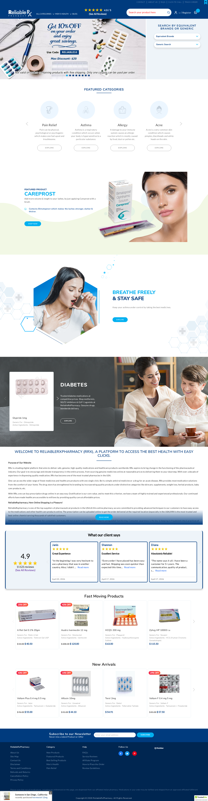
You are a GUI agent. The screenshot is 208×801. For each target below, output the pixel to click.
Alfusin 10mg (68, 698)
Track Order (191, 2)
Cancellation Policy (18, 776)
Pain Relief (51, 768)
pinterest (133, 753)
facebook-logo (121, 753)
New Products (52, 752)
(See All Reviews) (100, 13)
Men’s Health (52, 764)
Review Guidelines (90, 768)
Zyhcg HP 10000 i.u (159, 630)
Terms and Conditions (19, 768)
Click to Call (174, 2)
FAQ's (85, 752)
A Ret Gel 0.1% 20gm (28, 630)
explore (120, 320)
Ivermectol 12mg (40, 797)
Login (178, 12)
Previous (27, 124)
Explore (49, 148)
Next (181, 124)
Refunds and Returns (19, 772)
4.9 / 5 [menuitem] (109, 10)
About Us (14, 752)
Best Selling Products (55, 760)
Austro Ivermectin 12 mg (74, 630)
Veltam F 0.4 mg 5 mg (160, 698)
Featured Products (54, 756)
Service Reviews (89, 756)
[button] (66, 75)
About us (153, 2)
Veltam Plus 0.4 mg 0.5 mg (31, 698)
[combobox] (145, 12)
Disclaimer (15, 764)
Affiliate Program (89, 760)
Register (186, 12)
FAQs (163, 2)
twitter (127, 753)
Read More (104, 518)
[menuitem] (64, 14)
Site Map (14, 756)
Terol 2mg (110, 698)
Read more (83, 567)
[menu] (74, 14)
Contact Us (15, 760)
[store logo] (19, 12)
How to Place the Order (92, 764)
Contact (141, 2)
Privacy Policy (16, 780)
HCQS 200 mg (113, 630)
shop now (32, 224)
